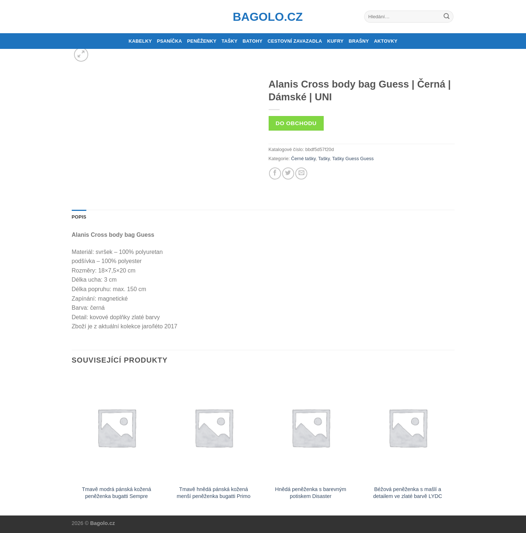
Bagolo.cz (263, 17)
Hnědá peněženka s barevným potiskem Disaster (310, 492)
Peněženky (202, 41)
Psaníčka (169, 41)
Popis (79, 217)
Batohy (252, 41)
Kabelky (140, 41)
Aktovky (385, 41)
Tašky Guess (345, 158)
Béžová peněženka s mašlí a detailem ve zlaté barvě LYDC (407, 492)
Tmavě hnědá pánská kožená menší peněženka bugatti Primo (213, 492)
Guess (367, 158)
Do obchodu (296, 123)
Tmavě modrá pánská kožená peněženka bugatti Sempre (116, 492)
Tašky (230, 41)
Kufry (335, 41)
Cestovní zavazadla (295, 41)
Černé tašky (303, 158)
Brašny (359, 41)
